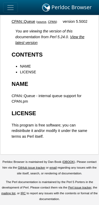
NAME (25, 66)
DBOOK (68, 161)
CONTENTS (27, 54)
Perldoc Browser (67, 8)
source (41, 21)
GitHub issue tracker (31, 167)
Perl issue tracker (79, 187)
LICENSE (28, 72)
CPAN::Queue (23, 21)
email (53, 167)
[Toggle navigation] (10, 7)
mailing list (8, 193)
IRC (23, 193)
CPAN (52, 21)
